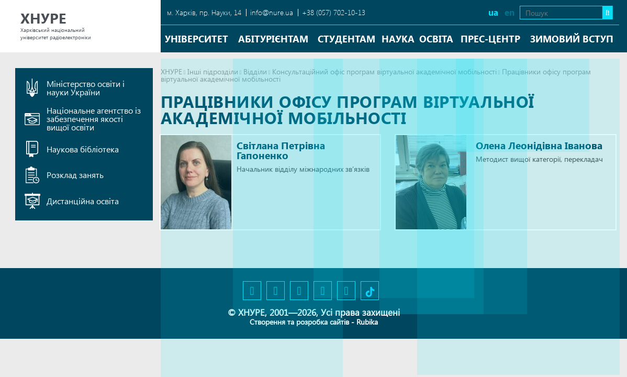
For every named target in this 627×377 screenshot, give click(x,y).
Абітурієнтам (273, 38)
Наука (398, 38)
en (504, 12)
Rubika (367, 322)
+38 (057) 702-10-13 (333, 12)
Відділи (255, 71)
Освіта (436, 38)
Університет (196, 38)
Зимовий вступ (571, 38)
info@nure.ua (271, 12)
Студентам (346, 38)
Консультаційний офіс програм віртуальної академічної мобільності (384, 71)
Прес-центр (490, 38)
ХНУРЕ (171, 71)
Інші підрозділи (212, 71)
